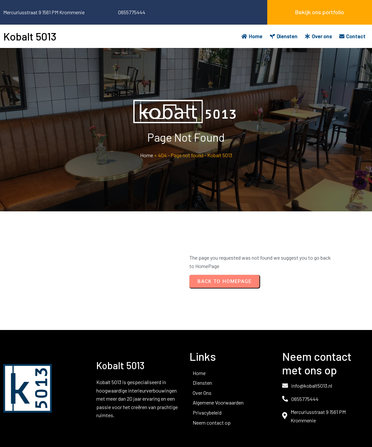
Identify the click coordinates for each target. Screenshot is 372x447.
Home (146, 155)
